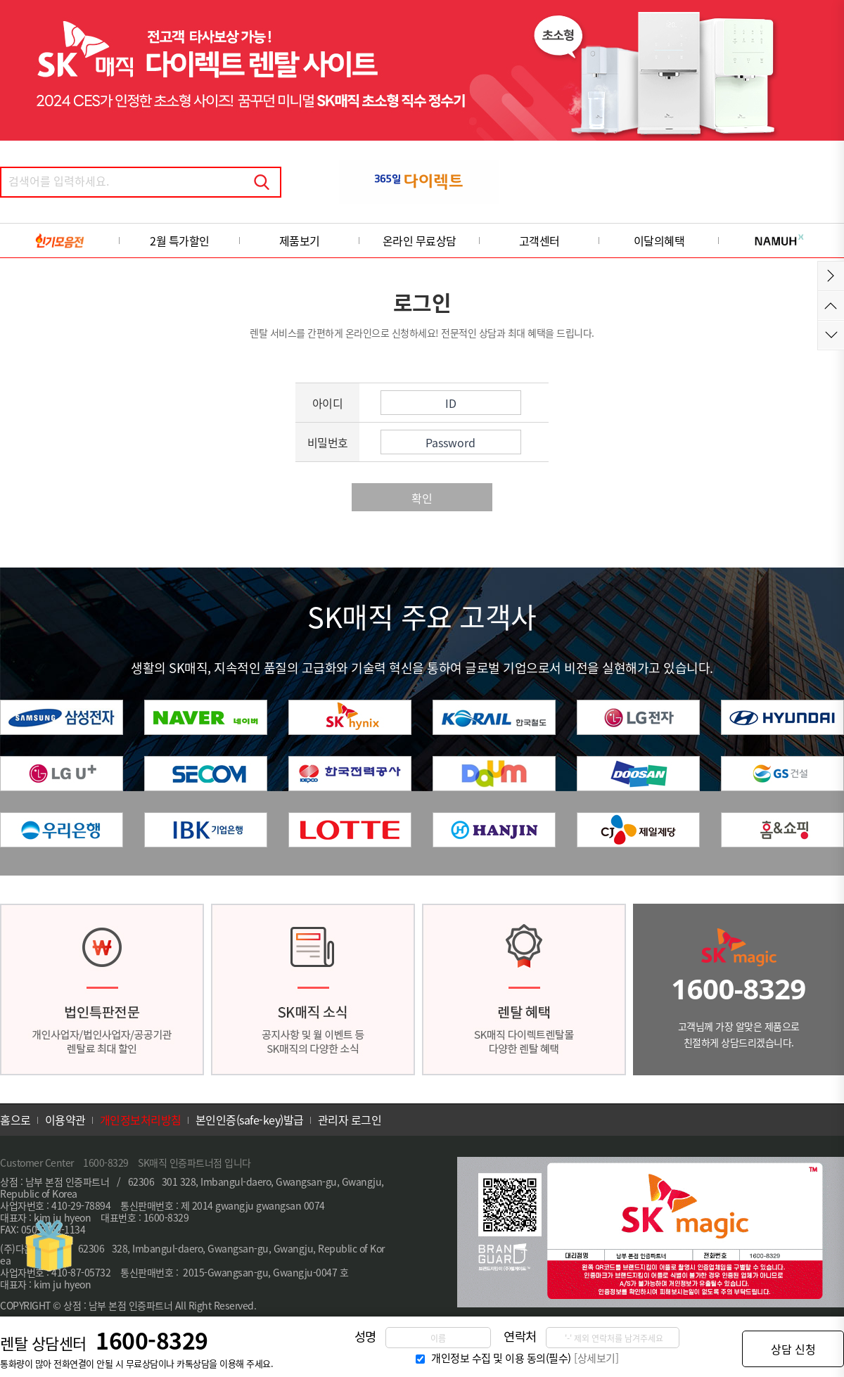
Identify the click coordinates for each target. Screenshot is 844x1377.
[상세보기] (596, 1358)
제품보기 (299, 240)
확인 (422, 497)
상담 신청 (793, 1348)
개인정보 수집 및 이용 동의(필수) (501, 1358)
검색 (261, 182)
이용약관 (65, 1119)
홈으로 (15, 1119)
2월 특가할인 (180, 240)
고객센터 (539, 240)
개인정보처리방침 (140, 1119)
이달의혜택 (659, 240)
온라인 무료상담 (419, 240)
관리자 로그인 (350, 1119)
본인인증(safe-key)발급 (250, 1119)
